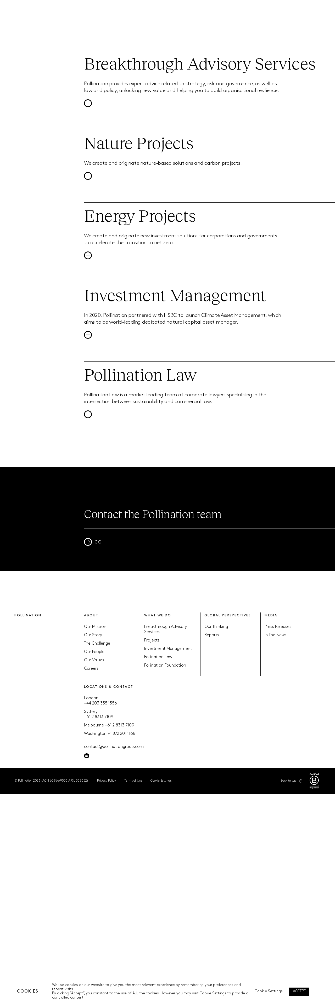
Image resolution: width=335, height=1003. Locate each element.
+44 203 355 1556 (100, 703)
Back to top (291, 781)
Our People (94, 652)
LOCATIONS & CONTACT (108, 687)
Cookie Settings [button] (160, 780)
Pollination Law (158, 657)
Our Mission (95, 627)
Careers (91, 669)
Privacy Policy (106, 780)
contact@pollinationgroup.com (114, 747)
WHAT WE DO (157, 615)
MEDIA (271, 615)
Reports (211, 635)
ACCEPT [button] (299, 991)
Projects (151, 640)
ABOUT (91, 615)
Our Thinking (216, 627)
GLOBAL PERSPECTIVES (227, 615)
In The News (276, 635)
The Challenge (97, 643)
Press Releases (278, 627)
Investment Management (168, 649)
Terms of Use (133, 780)
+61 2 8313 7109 (98, 717)
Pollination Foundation (165, 665)
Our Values (94, 660)
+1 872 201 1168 (121, 734)
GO (93, 542)
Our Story (93, 635)
